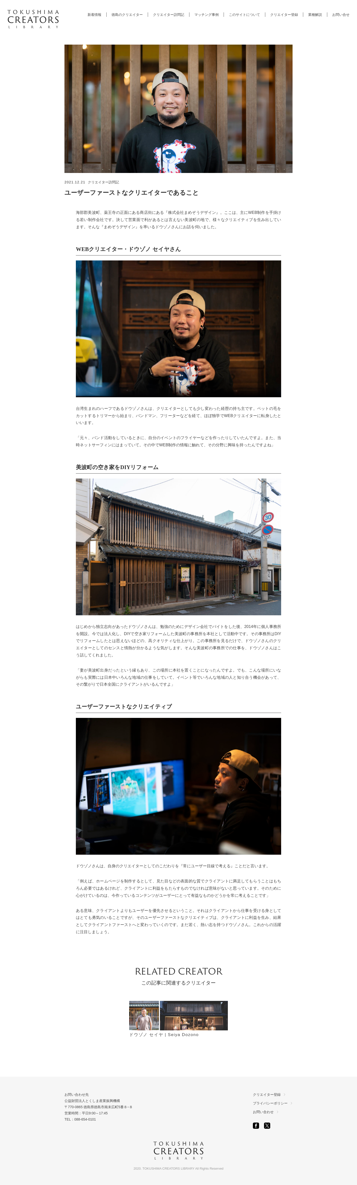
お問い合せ (341, 14)
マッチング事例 (206, 14)
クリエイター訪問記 (168, 14)
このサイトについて (244, 14)
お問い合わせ (263, 1112)
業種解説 (315, 14)
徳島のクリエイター (127, 14)
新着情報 (94, 14)
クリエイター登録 (284, 14)
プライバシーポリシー (270, 1103)
